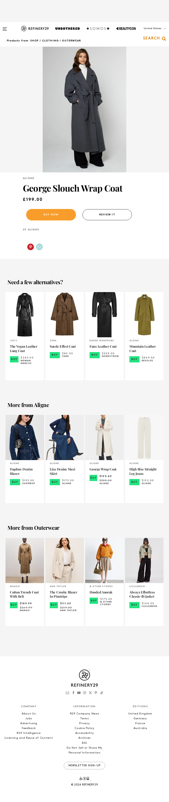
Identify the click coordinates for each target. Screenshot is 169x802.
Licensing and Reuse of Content (29, 738)
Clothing (50, 40)
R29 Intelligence (28, 733)
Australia (140, 728)
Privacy (84, 723)
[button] (147, 32)
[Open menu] (5, 27)
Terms (84, 718)
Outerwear (71, 40)
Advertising (28, 723)
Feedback (29, 728)
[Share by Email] (39, 247)
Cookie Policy (84, 728)
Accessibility (84, 733)
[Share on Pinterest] (30, 247)
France (140, 723)
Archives (84, 738)
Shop (34, 40)
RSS (84, 743)
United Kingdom (140, 713)
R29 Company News (84, 713)
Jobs (28, 718)
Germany (140, 718)
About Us (29, 713)
